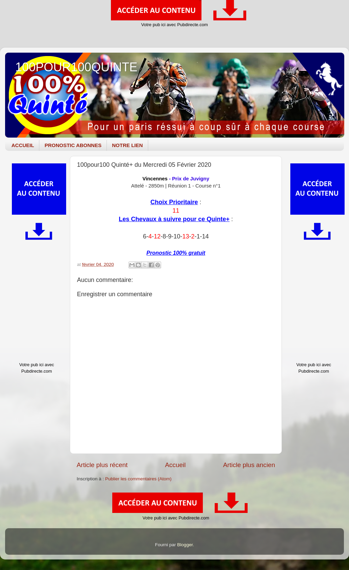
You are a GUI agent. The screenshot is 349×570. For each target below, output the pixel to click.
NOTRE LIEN (127, 145)
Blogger (185, 544)
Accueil (175, 464)
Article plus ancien (249, 464)
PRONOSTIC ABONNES (72, 145)
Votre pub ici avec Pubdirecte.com (174, 24)
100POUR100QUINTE (76, 67)
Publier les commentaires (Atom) (138, 478)
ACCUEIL (23, 145)
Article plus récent (102, 464)
